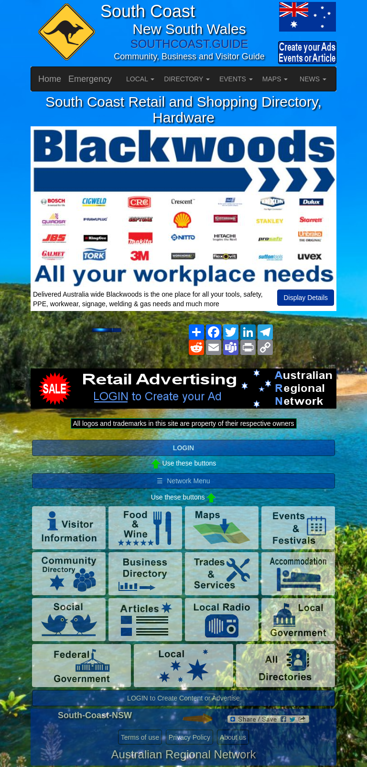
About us (233, 737)
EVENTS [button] (236, 79)
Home (49, 79)
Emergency (90, 79)
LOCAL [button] (140, 79)
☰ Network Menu (183, 481)
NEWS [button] (313, 79)
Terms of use (140, 737)
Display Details (305, 297)
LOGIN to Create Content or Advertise (183, 698)
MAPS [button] (275, 79)
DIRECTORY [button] (187, 79)
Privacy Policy (189, 737)
